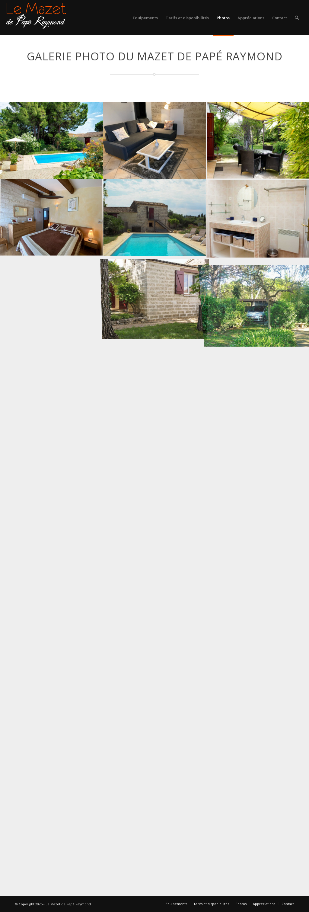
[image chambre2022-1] (51, 218)
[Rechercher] (297, 17)
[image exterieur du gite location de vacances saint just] (154, 295)
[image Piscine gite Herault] (154, 218)
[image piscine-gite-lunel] (51, 141)
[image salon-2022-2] (154, 141)
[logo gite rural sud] (36, 17)
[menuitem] (145, 17)
